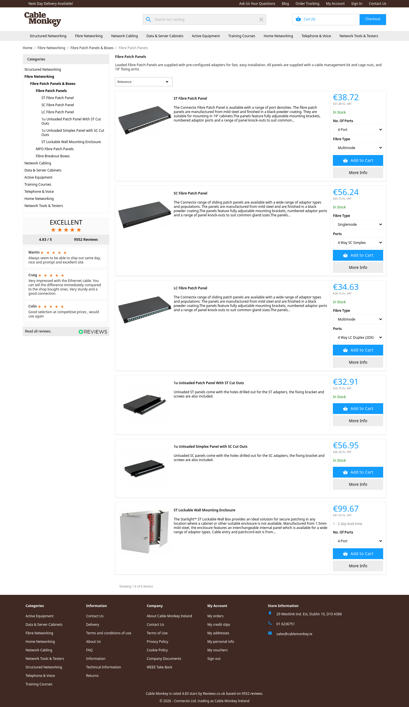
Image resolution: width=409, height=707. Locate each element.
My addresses (218, 633)
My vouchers (217, 650)
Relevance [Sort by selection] (144, 81)
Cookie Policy (157, 650)
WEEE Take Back (159, 667)
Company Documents (164, 658)
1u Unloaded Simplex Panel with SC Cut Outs (72, 132)
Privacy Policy (157, 641)
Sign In (356, 3)
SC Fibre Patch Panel (57, 105)
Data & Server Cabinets (165, 36)
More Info (358, 172)
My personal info (220, 641)
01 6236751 (285, 624)
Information (95, 658)
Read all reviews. (38, 331)
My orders (215, 616)
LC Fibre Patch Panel (57, 112)
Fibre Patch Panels (51, 90)
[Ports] (358, 242)
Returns (92, 675)
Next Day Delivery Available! (50, 3)
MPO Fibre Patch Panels (55, 149)
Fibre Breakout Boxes (53, 156)
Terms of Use (157, 633)
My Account (335, 3)
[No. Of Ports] (358, 129)
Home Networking (278, 36)
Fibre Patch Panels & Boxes (53, 83)
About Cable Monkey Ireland (169, 616)
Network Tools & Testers (359, 36)
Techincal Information (103, 667)
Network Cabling (124, 36)
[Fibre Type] (358, 148)
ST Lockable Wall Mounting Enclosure (71, 141)
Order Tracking (308, 3)
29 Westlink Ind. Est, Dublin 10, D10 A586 (309, 614)
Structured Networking (48, 36)
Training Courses (241, 36)
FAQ (89, 650)
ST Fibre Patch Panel (57, 97)
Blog (285, 3)
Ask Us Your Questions (257, 3)
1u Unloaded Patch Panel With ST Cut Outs (71, 121)
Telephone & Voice (316, 36)
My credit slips (218, 624)
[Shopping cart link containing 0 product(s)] (339, 19)
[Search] (204, 19)
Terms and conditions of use (108, 633)
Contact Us (377, 3)
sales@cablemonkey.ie (294, 633)
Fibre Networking (89, 36)
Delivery (92, 624)
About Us (93, 641)
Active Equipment (206, 36)
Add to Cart (361, 160)
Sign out (214, 658)
